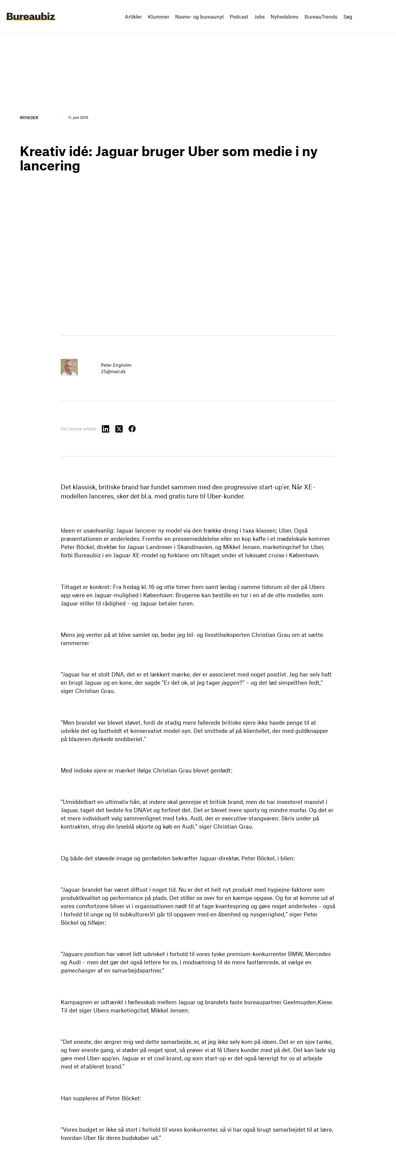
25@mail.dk (113, 371)
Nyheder (29, 117)
